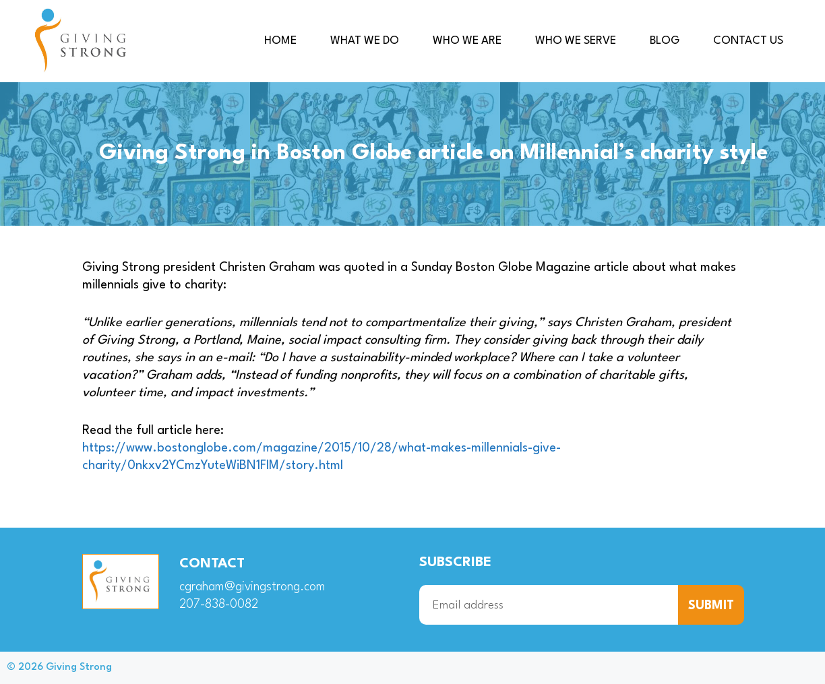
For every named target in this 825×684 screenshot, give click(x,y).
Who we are (467, 40)
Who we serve (575, 40)
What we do (364, 40)
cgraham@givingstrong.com (252, 587)
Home (280, 40)
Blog (664, 40)
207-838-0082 (218, 604)
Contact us (748, 40)
